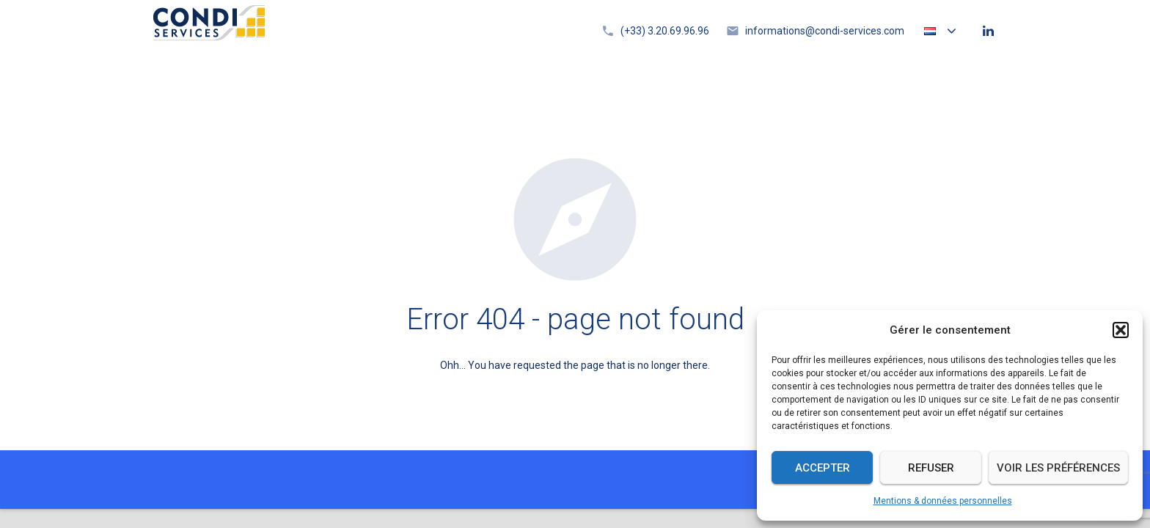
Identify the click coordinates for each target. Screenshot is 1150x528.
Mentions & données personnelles (943, 501)
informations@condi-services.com (824, 31)
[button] (1120, 330)
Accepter (822, 467)
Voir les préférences (1058, 467)
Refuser (931, 467)
